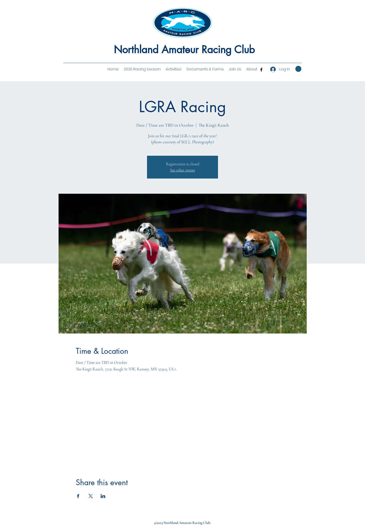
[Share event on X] (90, 496)
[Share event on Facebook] (78, 496)
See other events (182, 170)
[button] (252, 69)
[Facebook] (261, 69)
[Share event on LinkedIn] (103, 496)
